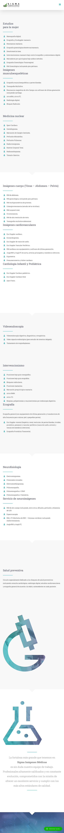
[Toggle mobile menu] (60, 4)
